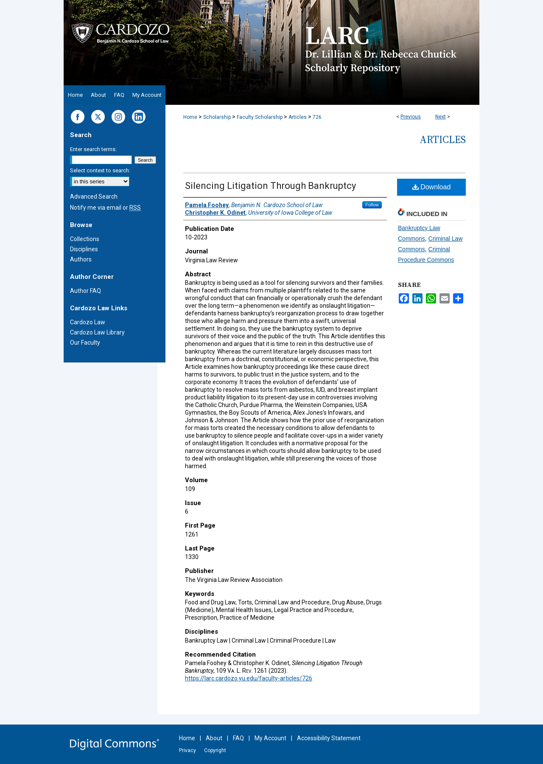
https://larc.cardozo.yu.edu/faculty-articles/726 (248, 678)
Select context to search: (100, 170)
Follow (372, 204)
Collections (84, 239)
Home (190, 117)
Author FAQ (85, 290)
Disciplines (84, 249)
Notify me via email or (105, 207)
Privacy (187, 750)
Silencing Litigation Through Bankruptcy (270, 185)
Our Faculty (85, 342)
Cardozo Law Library (97, 332)
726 (317, 117)
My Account (270, 738)
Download (431, 187)
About (214, 738)
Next (440, 117)
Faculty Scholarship (260, 117)
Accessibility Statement (329, 738)
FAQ (238, 738)
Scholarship (217, 117)
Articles (297, 117)
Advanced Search (94, 196)
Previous (410, 117)
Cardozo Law (87, 322)
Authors (81, 259)
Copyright (215, 750)
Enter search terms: (93, 149)
